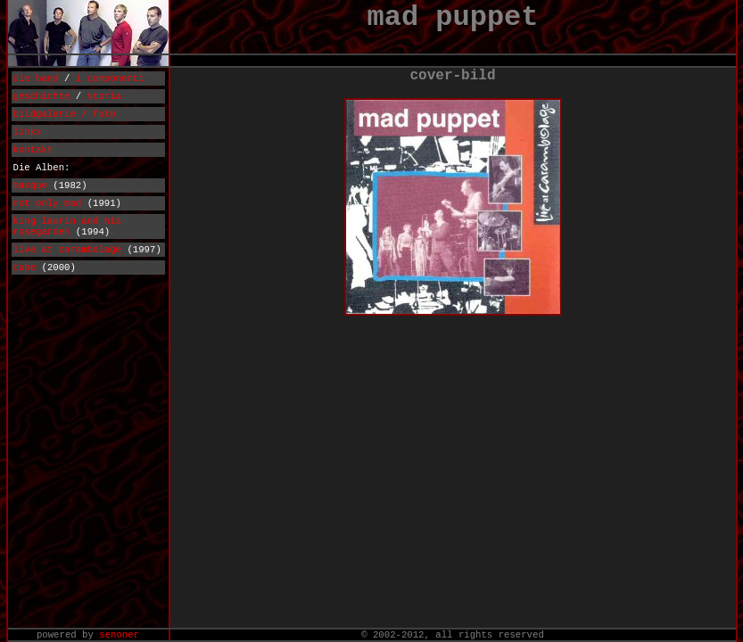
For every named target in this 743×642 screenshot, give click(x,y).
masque (30, 185)
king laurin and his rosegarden (67, 226)
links (27, 132)
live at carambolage (67, 249)
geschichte (41, 96)
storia (104, 96)
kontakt (33, 149)
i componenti (110, 78)
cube (25, 267)
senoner (119, 635)
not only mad (47, 203)
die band (36, 78)
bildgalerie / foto (64, 114)
